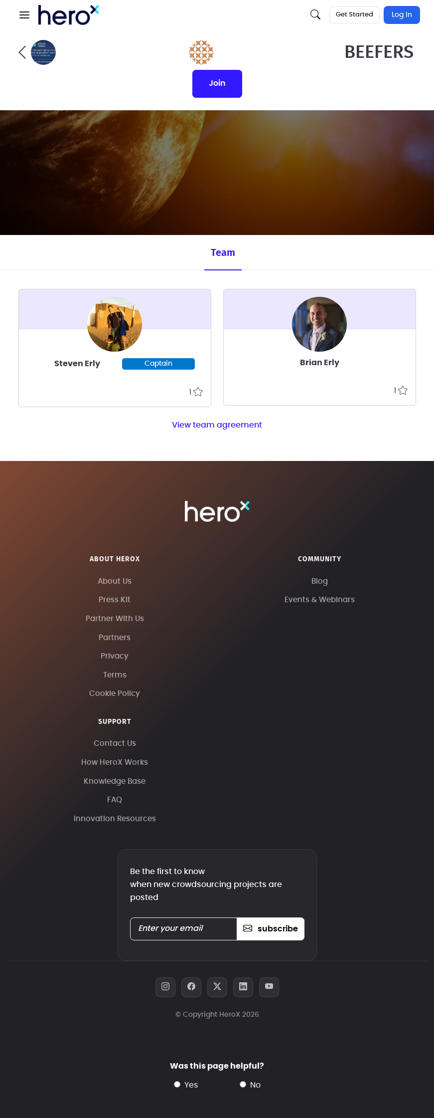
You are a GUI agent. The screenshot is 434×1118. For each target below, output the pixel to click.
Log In (402, 14)
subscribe (270, 928)
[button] (24, 15)
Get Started (354, 14)
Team (223, 253)
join (217, 83)
